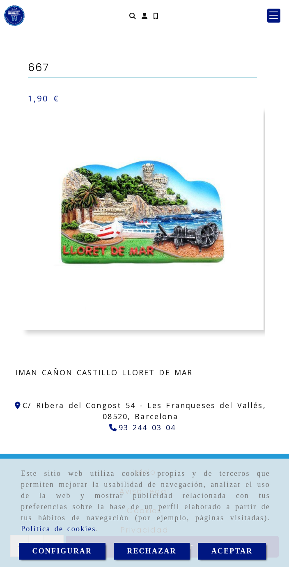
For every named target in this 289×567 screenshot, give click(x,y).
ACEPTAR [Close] (232, 551)
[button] (144, 15)
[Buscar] (132, 15)
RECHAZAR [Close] (151, 551)
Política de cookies (58, 529)
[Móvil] (155, 15)
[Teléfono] (142, 427)
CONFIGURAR (62, 551)
